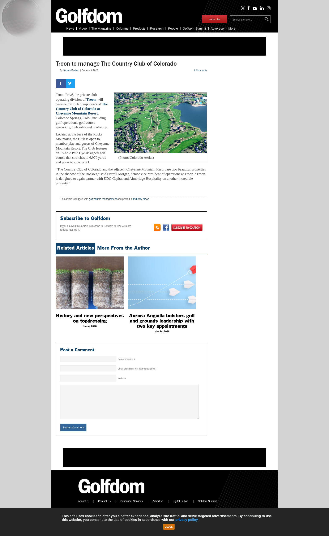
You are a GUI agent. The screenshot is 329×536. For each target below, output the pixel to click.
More (231, 28)
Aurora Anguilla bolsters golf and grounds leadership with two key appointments (162, 321)
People (173, 28)
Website (122, 378)
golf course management (103, 199)
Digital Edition (180, 507)
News (70, 28)
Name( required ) (126, 359)
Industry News (141, 199)
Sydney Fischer (70, 70)
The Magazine (101, 28)
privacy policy (186, 520)
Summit (194, 28)
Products (139, 28)
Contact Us (104, 507)
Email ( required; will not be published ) (137, 368)
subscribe (214, 19)
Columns (122, 28)
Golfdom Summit (207, 507)
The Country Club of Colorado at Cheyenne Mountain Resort (82, 108)
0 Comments (200, 70)
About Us (83, 507)
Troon (91, 99)
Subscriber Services (131, 507)
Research (156, 28)
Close (169, 527)
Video (83, 28)
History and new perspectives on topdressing (90, 318)
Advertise (217, 28)
